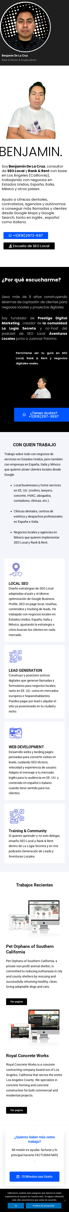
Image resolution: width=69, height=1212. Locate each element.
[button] (62, 32)
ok (16, 1205)
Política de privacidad (43, 1205)
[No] (64, 1200)
